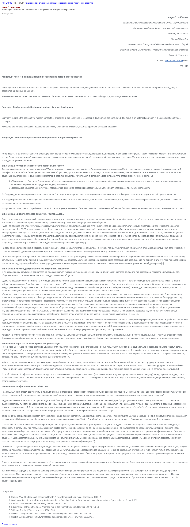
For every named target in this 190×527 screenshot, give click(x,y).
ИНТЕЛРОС (7, 3)
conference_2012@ (174, 60)
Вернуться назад (9, 524)
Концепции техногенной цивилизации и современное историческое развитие (59, 3)
